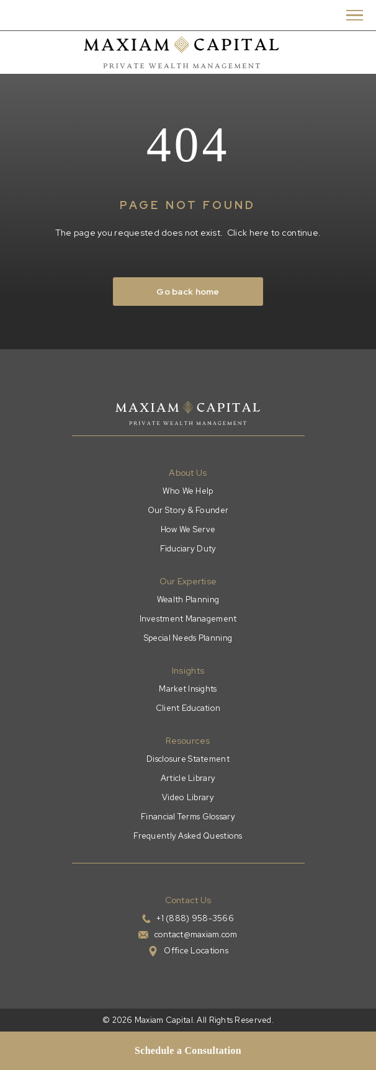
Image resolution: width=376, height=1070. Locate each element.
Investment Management (188, 618)
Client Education (188, 708)
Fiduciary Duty (188, 548)
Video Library (188, 797)
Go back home (187, 291)
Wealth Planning (188, 599)
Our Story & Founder (188, 510)
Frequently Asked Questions (187, 836)
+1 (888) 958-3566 (195, 918)
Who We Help (188, 491)
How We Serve (188, 529)
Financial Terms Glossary (188, 816)
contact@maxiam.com (196, 934)
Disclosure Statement (188, 759)
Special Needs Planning (188, 638)
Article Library (188, 778)
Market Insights (188, 689)
